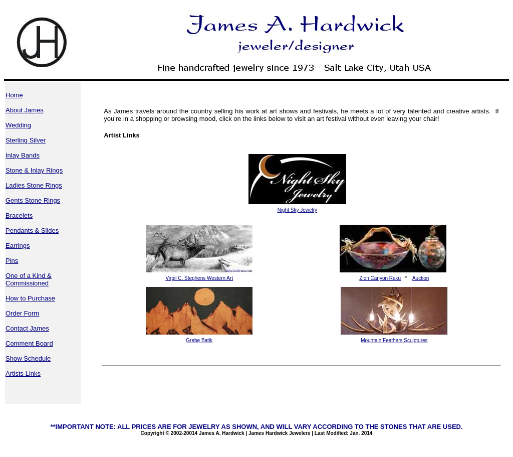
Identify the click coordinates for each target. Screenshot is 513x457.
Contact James (27, 328)
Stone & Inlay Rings (34, 170)
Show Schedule (28, 358)
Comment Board (29, 343)
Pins (12, 260)
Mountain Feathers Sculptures (394, 340)
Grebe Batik (199, 340)
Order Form (22, 313)
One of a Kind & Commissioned (29, 279)
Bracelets (19, 215)
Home (14, 95)
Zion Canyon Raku (380, 278)
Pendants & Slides (32, 230)
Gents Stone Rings (33, 200)
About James (25, 110)
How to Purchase (30, 298)
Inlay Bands (23, 155)
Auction (420, 278)
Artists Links (23, 373)
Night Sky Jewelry (297, 210)
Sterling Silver (26, 140)
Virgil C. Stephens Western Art (199, 278)
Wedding (18, 125)
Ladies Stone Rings (34, 185)
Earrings (18, 245)
